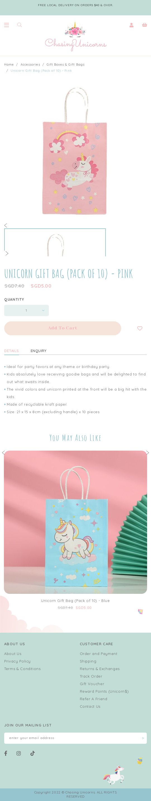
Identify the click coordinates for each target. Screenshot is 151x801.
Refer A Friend (93, 699)
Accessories (30, 64)
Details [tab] (11, 350)
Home (9, 64)
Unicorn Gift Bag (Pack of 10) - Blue (75, 600)
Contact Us (90, 706)
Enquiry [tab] (39, 350)
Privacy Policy (17, 661)
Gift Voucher (92, 684)
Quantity (14, 299)
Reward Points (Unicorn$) (104, 691)
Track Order (91, 676)
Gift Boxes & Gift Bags (66, 64)
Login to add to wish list (140, 328)
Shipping (88, 661)
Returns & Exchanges (100, 668)
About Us (12, 653)
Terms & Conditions (22, 668)
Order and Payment (99, 653)
